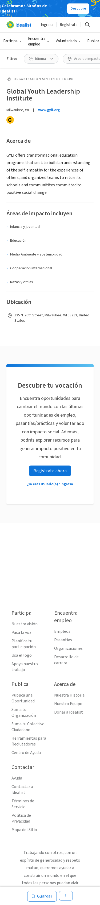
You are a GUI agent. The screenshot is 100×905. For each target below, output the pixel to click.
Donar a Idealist (68, 712)
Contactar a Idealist (22, 789)
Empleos (62, 631)
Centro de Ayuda (26, 753)
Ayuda (16, 778)
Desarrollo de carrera (66, 660)
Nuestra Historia (69, 695)
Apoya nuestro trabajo (24, 667)
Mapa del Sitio (24, 830)
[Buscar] (87, 25)
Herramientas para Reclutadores (28, 741)
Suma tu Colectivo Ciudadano (28, 727)
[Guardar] (42, 896)
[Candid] (10, 120)
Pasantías (63, 640)
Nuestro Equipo (68, 704)
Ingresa (47, 25)
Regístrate (69, 25)
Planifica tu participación (23, 644)
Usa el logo (21, 655)
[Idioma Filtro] (41, 59)
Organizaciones (68, 648)
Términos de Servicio (22, 804)
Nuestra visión (24, 624)
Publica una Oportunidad (23, 698)
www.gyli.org (49, 110)
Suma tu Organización (23, 712)
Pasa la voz (21, 632)
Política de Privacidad (21, 818)
